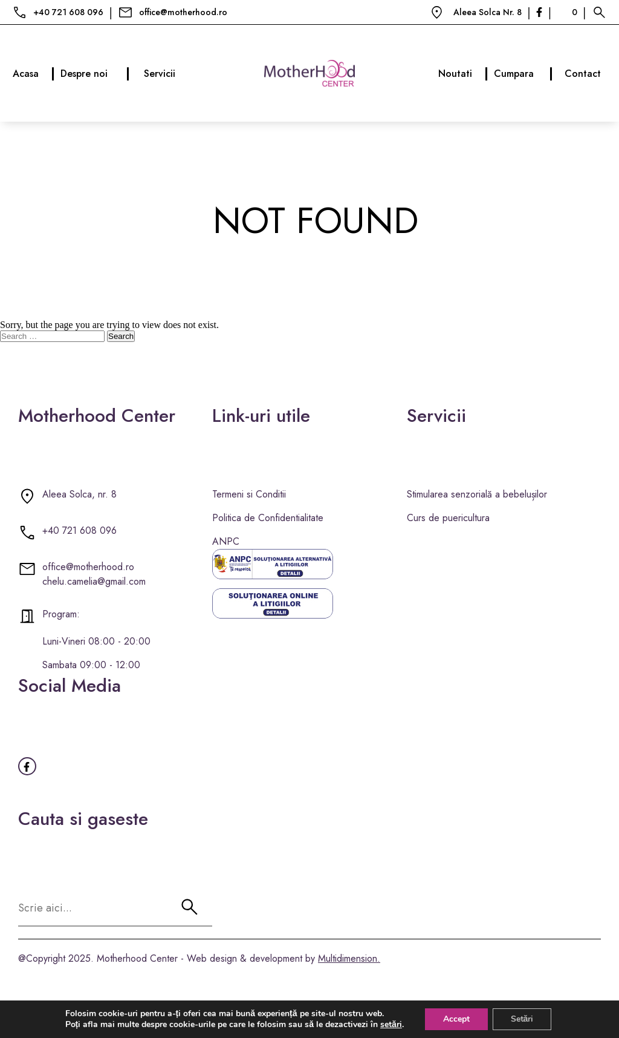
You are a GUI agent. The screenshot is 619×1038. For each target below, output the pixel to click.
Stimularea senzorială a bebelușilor (477, 494)
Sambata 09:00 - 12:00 (91, 665)
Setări (522, 1019)
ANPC (225, 541)
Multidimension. (349, 958)
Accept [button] (456, 1019)
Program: (61, 614)
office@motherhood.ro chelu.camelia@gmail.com (94, 574)
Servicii (159, 73)
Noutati (463, 73)
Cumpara (523, 73)
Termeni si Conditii (249, 494)
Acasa (33, 73)
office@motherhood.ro (183, 12)
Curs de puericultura (448, 518)
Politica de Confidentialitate (267, 518)
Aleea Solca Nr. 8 (487, 12)
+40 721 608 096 (68, 12)
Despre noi (94, 73)
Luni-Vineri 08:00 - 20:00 (96, 641)
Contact (583, 73)
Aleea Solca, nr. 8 (79, 494)
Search (121, 336)
